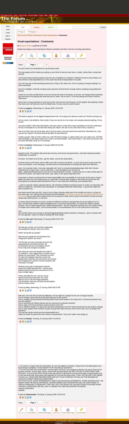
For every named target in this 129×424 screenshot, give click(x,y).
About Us (52, 419)
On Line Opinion (33, 15)
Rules (8, 32)
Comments (63, 35)
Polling (51, 15)
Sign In (8, 36)
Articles (36, 27)
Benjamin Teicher (26, 46)
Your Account (23, 15)
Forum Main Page (68, 57)
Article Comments (34, 35)
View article (32, 57)
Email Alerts (81, 57)
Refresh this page (44, 57)
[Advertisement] (64, 7)
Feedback (67, 419)
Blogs (46, 15)
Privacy (77, 419)
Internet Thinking (68, 423)
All (46, 64)
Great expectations (50, 35)
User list (56, 57)
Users (8, 29)
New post (21, 57)
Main (8, 26)
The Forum (21, 35)
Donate (15, 15)
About (56, 15)
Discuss (62, 419)
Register (8, 39)
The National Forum (6, 15)
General (50, 27)
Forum (41, 15)
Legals (72, 419)
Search (57, 419)
